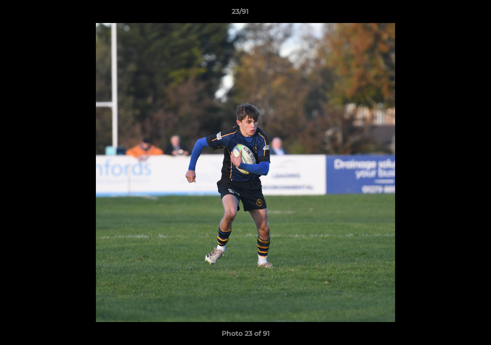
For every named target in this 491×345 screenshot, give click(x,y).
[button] (450, 14)
